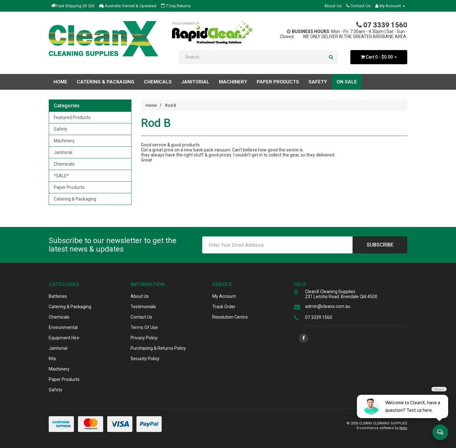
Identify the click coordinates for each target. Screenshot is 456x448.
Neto (403, 428)
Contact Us (358, 5)
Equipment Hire (64, 337)
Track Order (224, 306)
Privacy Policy (144, 337)
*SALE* (61, 175)
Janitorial (63, 152)
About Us (333, 5)
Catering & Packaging (75, 198)
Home (60, 82)
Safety (60, 129)
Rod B (170, 105)
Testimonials (143, 306)
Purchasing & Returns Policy (158, 348)
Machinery (64, 140)
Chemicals (64, 164)
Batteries (58, 296)
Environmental (63, 327)
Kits (52, 358)
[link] (303, 338)
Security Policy (145, 358)
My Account (224, 296)
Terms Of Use (144, 327)
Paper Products (69, 187)
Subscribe (380, 245)
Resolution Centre (230, 317)
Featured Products (72, 117)
